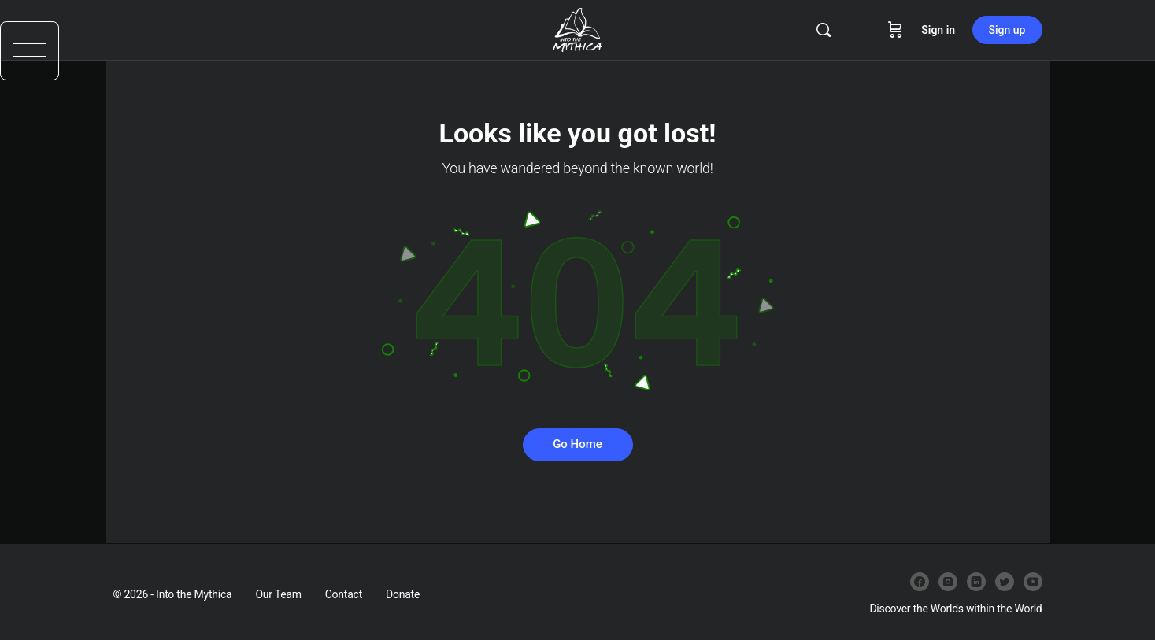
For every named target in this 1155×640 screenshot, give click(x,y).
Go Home (577, 444)
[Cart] (895, 30)
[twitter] (1004, 581)
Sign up (1007, 30)
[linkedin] (976, 581)
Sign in (938, 30)
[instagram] (947, 581)
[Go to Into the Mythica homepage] (577, 28)
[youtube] (1033, 581)
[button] (29, 53)
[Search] (823, 29)
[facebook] (919, 581)
